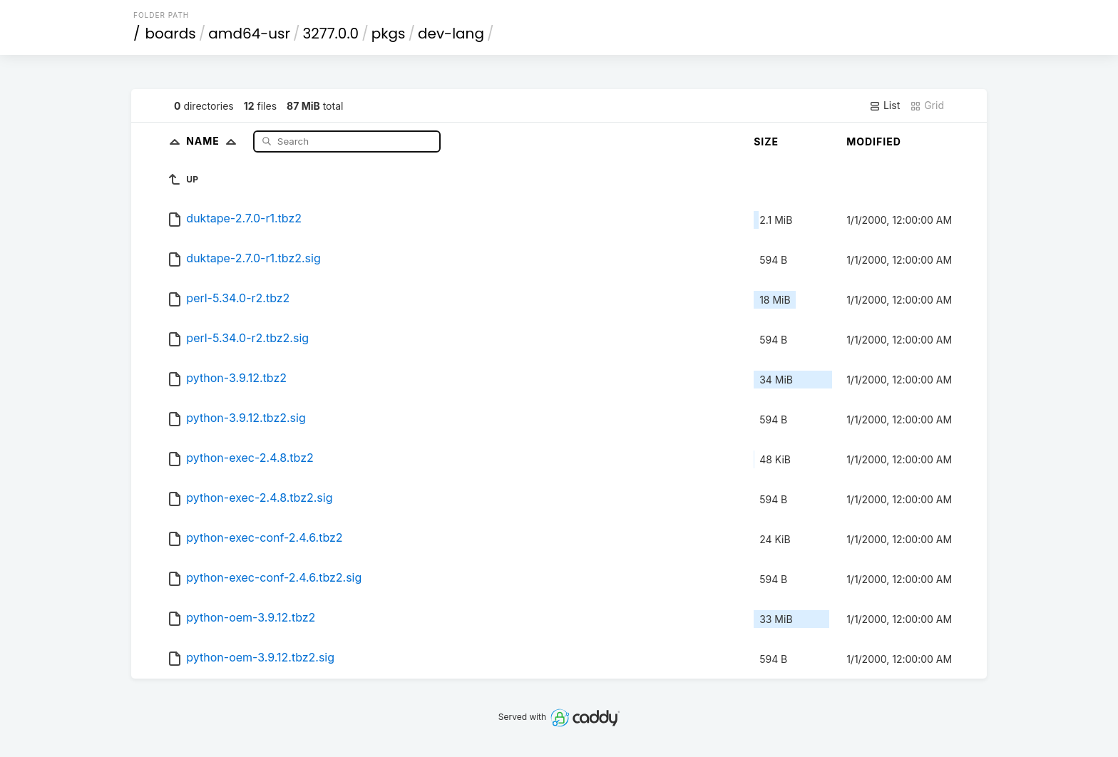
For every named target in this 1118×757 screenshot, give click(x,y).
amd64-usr (249, 33)
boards (170, 33)
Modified (873, 141)
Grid (927, 105)
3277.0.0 (331, 33)
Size (766, 141)
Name (214, 141)
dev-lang (451, 33)
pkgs (388, 33)
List (884, 105)
